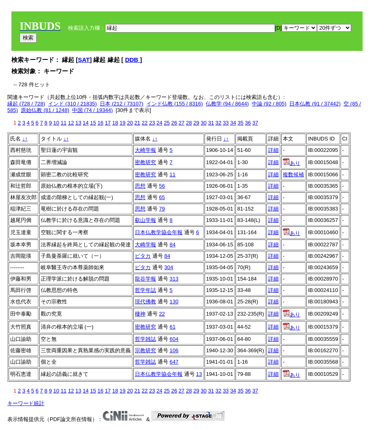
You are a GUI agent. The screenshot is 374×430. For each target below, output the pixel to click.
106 (173, 350)
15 (93, 123)
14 (85, 123)
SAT (84, 59)
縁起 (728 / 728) (26, 104)
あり (291, 163)
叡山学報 (145, 220)
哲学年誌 (145, 290)
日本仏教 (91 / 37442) (315, 104)
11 (63, 123)
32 (218, 123)
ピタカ (143, 256)
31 (211, 123)
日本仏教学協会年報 (159, 232)
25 (166, 123)
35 (240, 123)
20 (130, 123)
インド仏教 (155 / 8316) (174, 104)
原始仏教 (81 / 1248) (45, 110)
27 (181, 123)
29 (196, 123)
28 (188, 123)
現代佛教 (145, 301)
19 (122, 123)
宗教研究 (145, 350)
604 (173, 339)
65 (162, 197)
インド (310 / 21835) (72, 104)
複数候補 (293, 174)
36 (248, 123)
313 (173, 279)
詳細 (273, 150)
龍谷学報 (145, 279)
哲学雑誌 (145, 339)
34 (233, 123)
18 (115, 123)
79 (162, 209)
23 (152, 123)
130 (173, 301)
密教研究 (145, 162)
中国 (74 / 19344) (92, 110)
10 (56, 123)
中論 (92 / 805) (269, 104)
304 (168, 267)
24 (159, 123)
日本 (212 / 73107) (121, 104)
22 (144, 123)
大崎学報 (145, 150)
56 (162, 186)
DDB (132, 59)
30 (204, 123)
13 (78, 123)
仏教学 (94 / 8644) (227, 104)
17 (107, 123)
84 (172, 244)
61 (172, 327)
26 (174, 123)
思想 (140, 186)
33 (226, 123)
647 (173, 362)
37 (255, 123)
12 (71, 123)
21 (137, 123)
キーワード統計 (25, 403)
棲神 (140, 314)
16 (100, 123)
